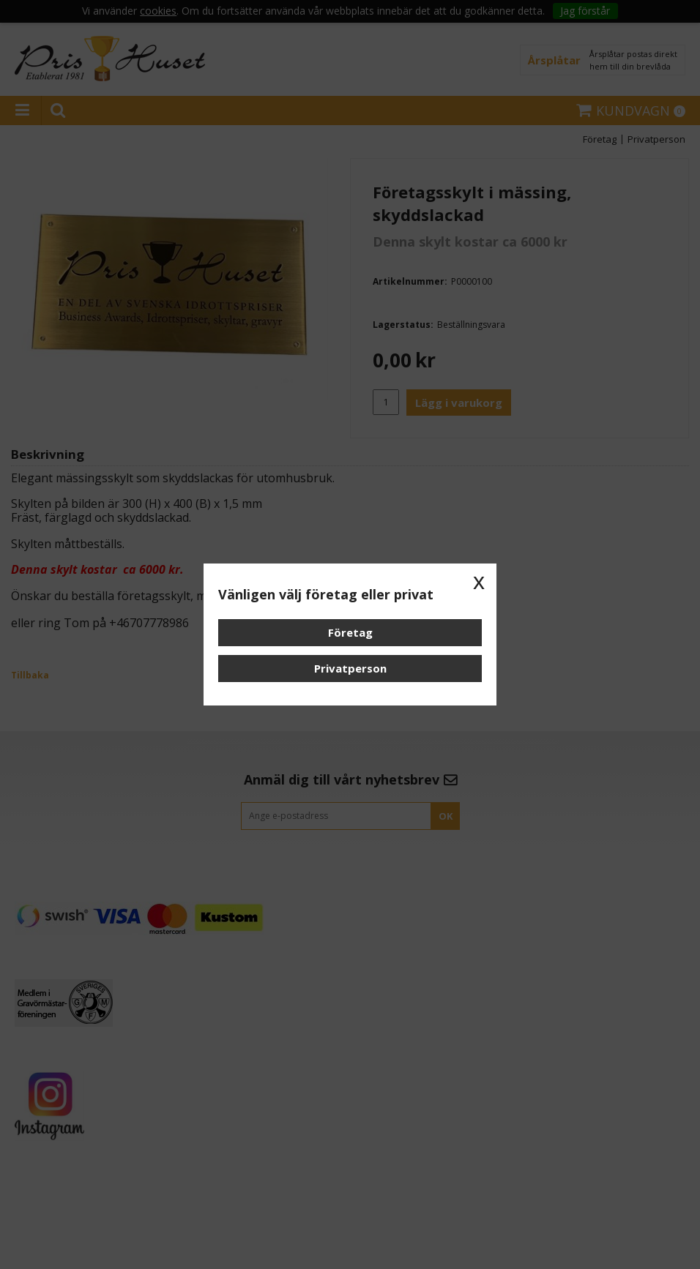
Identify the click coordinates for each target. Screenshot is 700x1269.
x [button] (479, 581)
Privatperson (350, 668)
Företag (350, 632)
